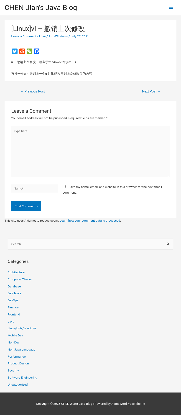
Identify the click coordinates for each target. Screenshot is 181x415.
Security (13, 370)
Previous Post (32, 91)
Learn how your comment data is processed (90, 220)
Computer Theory (20, 279)
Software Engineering (22, 377)
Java (11, 321)
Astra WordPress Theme (128, 403)
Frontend (14, 314)
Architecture (16, 272)
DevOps (13, 300)
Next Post (151, 91)
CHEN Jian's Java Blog (41, 7)
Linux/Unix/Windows (53, 36)
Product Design (18, 363)
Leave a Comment (23, 36)
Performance (17, 356)
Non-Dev (14, 342)
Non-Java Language (21, 349)
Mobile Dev (15, 335)
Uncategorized (18, 384)
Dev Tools (14, 293)
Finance (13, 307)
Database (14, 286)
